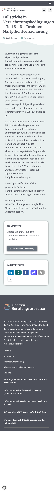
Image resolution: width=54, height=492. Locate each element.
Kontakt (7, 350)
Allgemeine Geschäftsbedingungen (19, 367)
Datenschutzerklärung (14, 361)
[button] (50, 3)
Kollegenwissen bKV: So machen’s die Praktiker (25, 412)
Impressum (9, 356)
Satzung (7, 372)
